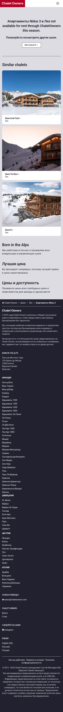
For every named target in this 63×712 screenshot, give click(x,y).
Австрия (6, 533)
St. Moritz (6, 500)
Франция (6, 378)
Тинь (4, 471)
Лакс (4, 521)
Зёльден (6, 538)
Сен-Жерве (7, 460)
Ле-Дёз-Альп (8, 425)
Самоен (5, 453)
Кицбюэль (6, 545)
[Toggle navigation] (57, 3)
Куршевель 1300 (9, 400)
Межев (5, 439)
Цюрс (4, 563)
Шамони (6, 478)
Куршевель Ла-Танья (11, 414)
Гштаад (5, 511)
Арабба (5, 572)
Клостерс (6, 514)
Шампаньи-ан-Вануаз (12, 489)
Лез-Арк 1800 (8, 432)
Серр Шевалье (8, 467)
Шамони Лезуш (9, 485)
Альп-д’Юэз (7, 382)
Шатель (5, 492)
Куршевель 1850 (9, 411)
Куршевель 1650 (9, 407)
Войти (5, 613)
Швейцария (8, 495)
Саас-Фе (6, 525)
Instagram (7, 630)
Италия (5, 567)
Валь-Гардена (8, 579)
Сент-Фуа (6, 464)
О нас (4, 616)
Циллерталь (7, 559)
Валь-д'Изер (7, 389)
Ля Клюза (6, 435)
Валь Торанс (8, 386)
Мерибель (6, 443)
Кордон (5, 396)
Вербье (5, 504)
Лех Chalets (31, 45)
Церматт (6, 529)
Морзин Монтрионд (11, 449)
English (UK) (7, 643)
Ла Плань (6, 418)
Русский (6, 647)
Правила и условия (35, 660)
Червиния (6, 586)
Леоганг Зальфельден (12, 549)
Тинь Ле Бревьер (10, 474)
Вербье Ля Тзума (9, 507)
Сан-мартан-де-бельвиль (13, 457)
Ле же (5, 421)
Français (5, 650)
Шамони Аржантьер (11, 481)
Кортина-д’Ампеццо (11, 583)
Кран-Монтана (8, 518)
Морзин (5, 446)
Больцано (6, 576)
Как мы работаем (17, 660)
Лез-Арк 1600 (8, 428)
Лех (3, 552)
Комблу (5, 393)
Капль (5, 541)
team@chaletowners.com (14, 600)
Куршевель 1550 (9, 404)
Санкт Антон (8, 556)
